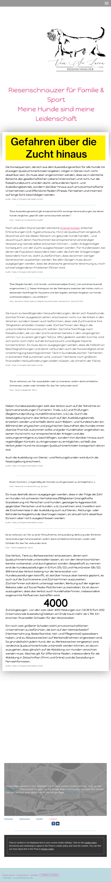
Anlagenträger (70, 228)
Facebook (53, 819)
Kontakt (39, 819)
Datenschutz (24, 819)
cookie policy (13, 789)
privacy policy (72, 792)
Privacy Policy (9, 875)
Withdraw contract (49, 875)
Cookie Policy (23, 875)
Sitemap (34, 875)
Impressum (8, 819)
